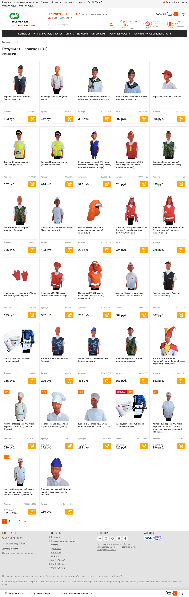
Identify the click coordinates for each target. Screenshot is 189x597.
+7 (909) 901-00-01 (62, 14)
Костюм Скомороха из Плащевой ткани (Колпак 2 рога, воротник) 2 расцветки (169, 361)
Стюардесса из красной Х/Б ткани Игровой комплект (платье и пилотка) (129, 164)
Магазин (6, 2)
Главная (6, 42)
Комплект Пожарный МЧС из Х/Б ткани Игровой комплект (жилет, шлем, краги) (131, 230)
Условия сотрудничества (26, 2)
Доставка (56, 2)
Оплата (44, 2)
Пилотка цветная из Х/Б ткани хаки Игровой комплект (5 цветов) (56, 492)
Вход (166, 2)
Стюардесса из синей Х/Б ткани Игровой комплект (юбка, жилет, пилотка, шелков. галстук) (94, 164)
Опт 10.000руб (95, 2)
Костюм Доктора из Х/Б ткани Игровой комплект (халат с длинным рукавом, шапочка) (19, 492)
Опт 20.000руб (9, 6)
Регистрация (180, 2)
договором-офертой (119, 547)
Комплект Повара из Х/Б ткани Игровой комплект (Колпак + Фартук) (19, 426)
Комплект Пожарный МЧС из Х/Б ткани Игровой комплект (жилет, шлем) (168, 230)
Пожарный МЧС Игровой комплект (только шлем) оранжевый (90, 230)
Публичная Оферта (119, 33)
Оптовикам (98, 33)
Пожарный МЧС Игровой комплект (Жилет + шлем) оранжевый (91, 295)
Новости (81, 2)
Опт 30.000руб (26, 6)
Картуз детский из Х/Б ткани (167, 96)
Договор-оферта (10, 549)
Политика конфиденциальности (152, 33)
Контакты (69, 2)
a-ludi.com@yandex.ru (62, 18)
